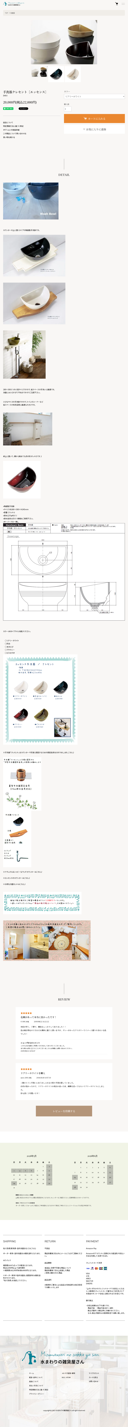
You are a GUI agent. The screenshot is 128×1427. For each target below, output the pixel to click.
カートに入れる (95, 118)
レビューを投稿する (64, 1111)
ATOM (68, 1377)
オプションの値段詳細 (11, 130)
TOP (6, 13)
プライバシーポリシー (36, 1394)
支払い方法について (36, 1385)
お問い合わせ (93, 1381)
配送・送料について (36, 1377)
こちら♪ (71, 752)
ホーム (31, 1373)
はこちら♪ (38, 872)
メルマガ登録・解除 (68, 1373)
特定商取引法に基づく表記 (13, 126)
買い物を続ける (9, 137)
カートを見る (93, 1377)
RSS (63, 1377)
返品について (8, 122)
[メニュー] (123, 4)
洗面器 (12, 13)
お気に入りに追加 (94, 129)
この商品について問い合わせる (14, 133)
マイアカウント (94, 1373)
